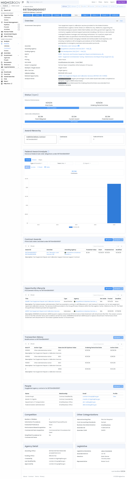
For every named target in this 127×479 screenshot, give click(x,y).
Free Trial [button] (121, 2)
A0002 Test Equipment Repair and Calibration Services (42, 311)
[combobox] (52, 2)
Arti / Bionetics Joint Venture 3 (68, 46)
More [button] (93, 2)
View (114, 396)
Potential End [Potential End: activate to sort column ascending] (109, 250)
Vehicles (6, 46)
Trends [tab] (28, 160)
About (25, 476)
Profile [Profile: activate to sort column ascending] (115, 393)
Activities (7, 29)
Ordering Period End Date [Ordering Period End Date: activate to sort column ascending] (93, 347)
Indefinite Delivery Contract (36, 137)
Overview (28, 15)
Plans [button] (100, 2)
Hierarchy (47, 15)
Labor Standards (106, 451)
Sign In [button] (112, 2)
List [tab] (117, 21)
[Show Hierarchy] (90, 48)
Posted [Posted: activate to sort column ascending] (110, 299)
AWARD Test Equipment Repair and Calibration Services (42, 301)
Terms (37, 476)
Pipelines (7, 25)
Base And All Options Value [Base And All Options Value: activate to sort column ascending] (67, 347)
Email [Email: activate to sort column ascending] (84, 393)
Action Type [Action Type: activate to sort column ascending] (38, 347)
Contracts (7, 17)
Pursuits (6, 27)
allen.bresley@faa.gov (90, 405)
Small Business (106, 425)
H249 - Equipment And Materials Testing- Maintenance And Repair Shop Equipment (85, 57)
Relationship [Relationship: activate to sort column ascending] (63, 393)
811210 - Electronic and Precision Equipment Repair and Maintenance (80, 54)
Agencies (7, 58)
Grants (6, 20)
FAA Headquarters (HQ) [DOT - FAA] (72, 51)
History (95, 15)
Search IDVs (28, 7)
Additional (115, 15)
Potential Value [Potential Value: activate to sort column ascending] (91, 250)
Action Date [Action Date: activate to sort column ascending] (114, 347)
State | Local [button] (15, 6)
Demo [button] (106, 2)
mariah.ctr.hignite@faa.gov (91, 399)
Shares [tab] (34, 160)
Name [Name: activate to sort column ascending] (27, 393)
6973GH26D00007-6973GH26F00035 (31, 253)
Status (37, 15)
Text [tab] (121, 21)
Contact (31, 476)
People (6, 60)
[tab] (27, 167)
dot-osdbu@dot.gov (89, 402)
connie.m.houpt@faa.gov (91, 396)
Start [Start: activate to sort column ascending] (100, 250)
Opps (85, 15)
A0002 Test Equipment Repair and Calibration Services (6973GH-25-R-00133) (82, 76)
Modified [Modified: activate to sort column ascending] (119, 250)
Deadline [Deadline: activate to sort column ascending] (118, 299)
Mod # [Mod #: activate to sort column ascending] (27, 347)
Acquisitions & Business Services (85, 301)
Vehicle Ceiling (29, 73)
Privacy (42, 476)
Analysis (57, 15)
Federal (5, 6)
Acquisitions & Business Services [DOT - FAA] (75, 49)
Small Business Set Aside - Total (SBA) (70, 62)
